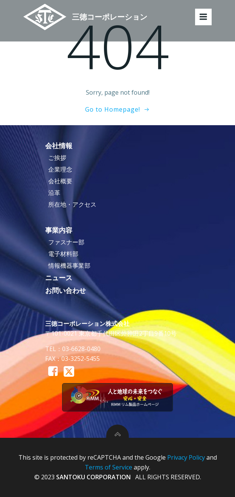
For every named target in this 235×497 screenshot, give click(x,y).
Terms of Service (108, 467)
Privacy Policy (186, 457)
